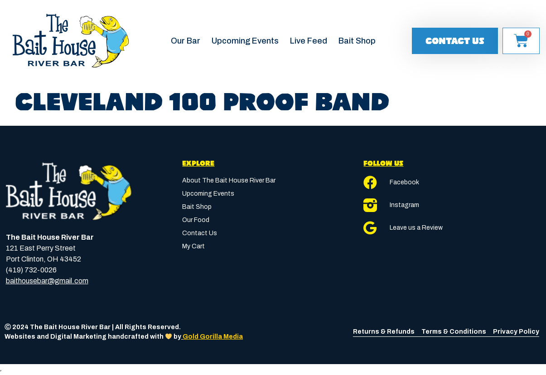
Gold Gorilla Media (213, 336)
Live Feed (308, 40)
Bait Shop (357, 40)
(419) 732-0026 (31, 270)
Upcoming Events (245, 40)
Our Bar (185, 40)
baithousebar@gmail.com (47, 281)
